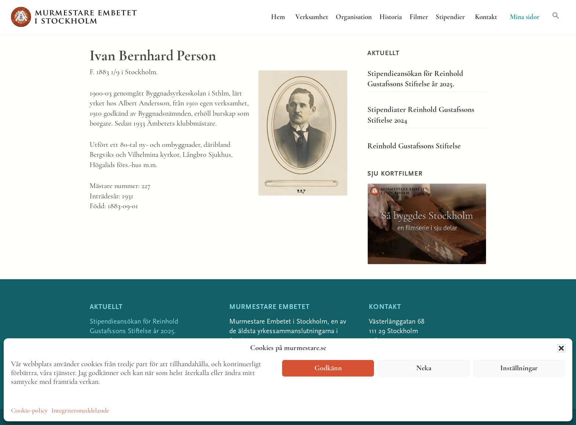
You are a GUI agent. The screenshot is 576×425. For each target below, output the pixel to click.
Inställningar (519, 368)
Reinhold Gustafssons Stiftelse (414, 146)
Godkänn (328, 368)
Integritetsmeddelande (80, 410)
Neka (423, 368)
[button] (561, 348)
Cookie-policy (29, 410)
